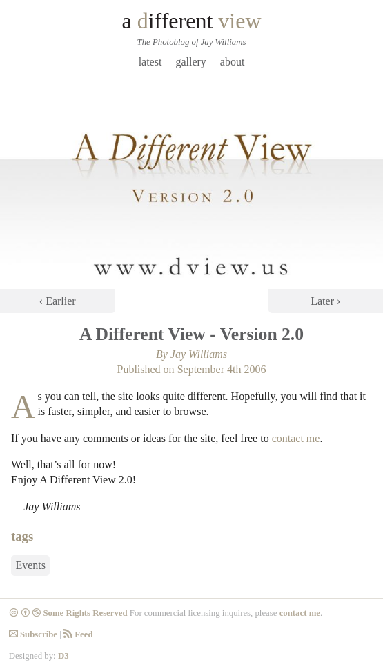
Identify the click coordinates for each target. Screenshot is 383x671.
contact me (296, 438)
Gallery (190, 62)
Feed (78, 634)
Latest (150, 62)
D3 (63, 656)
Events (30, 566)
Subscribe (33, 634)
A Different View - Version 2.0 (191, 334)
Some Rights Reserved (68, 613)
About (232, 62)
